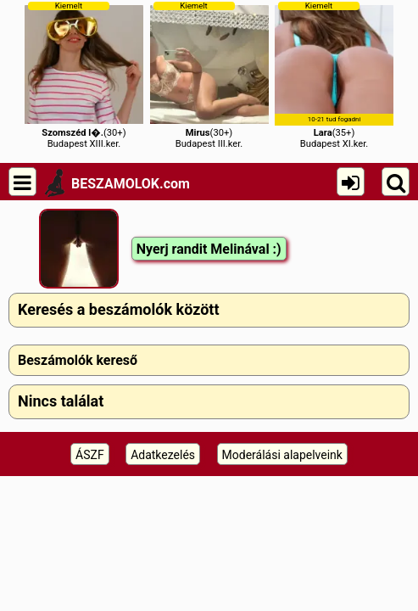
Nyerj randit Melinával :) (209, 249)
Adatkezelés (163, 455)
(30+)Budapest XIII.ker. (84, 75)
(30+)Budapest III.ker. (209, 75)
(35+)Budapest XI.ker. (334, 75)
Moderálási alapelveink (282, 455)
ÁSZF (89, 455)
